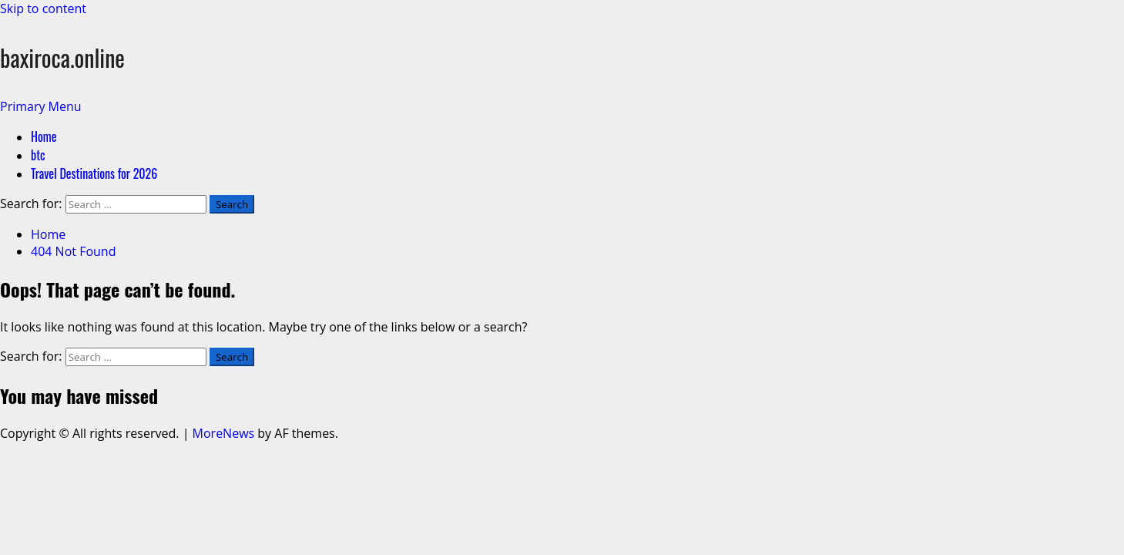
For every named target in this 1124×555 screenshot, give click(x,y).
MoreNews (224, 433)
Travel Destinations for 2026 (94, 173)
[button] (41, 106)
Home (43, 136)
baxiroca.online (62, 57)
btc (38, 155)
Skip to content (43, 8)
